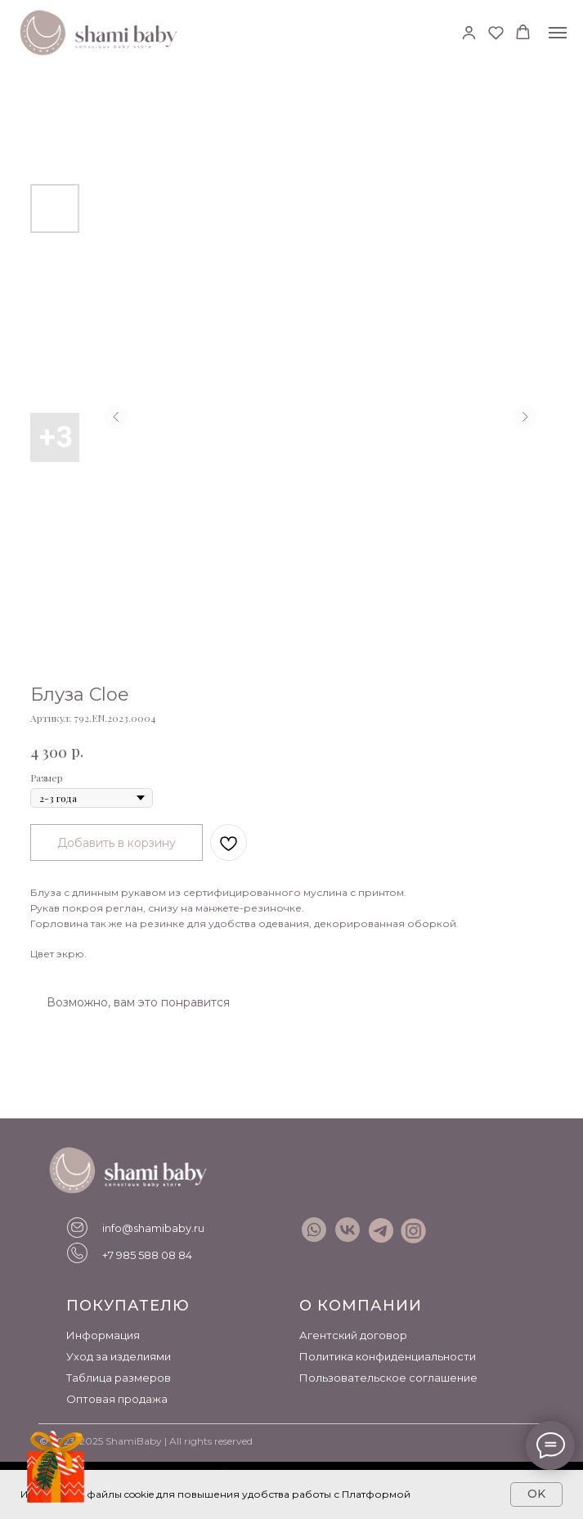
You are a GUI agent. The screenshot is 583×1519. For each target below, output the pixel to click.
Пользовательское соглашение (388, 1377)
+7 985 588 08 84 (147, 1254)
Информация (103, 1335)
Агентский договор (353, 1335)
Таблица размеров (118, 1377)
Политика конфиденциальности (387, 1356)
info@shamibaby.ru (153, 1227)
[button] (469, 32)
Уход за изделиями (118, 1356)
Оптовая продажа (117, 1398)
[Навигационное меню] (558, 32)
